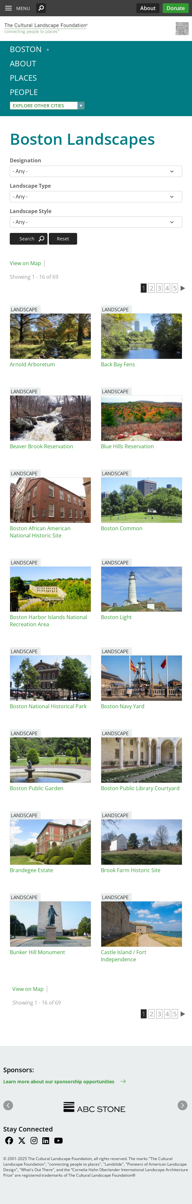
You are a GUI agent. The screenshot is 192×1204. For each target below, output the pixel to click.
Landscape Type (30, 185)
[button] (41, 8)
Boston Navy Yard (122, 706)
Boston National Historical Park (48, 706)
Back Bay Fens (118, 364)
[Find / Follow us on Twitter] (22, 1141)
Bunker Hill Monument (37, 952)
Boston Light (116, 617)
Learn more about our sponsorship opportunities (58, 1081)
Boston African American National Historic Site (40, 532)
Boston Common (122, 528)
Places (23, 77)
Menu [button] (23, 8)
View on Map (25, 263)
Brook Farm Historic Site (130, 870)
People (24, 92)
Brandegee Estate (31, 870)
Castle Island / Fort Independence (123, 956)
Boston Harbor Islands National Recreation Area (48, 621)
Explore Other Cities (38, 105)
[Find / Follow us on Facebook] (9, 1141)
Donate (176, 8)
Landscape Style (30, 211)
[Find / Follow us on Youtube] (58, 1141)
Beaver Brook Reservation (41, 446)
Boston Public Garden (36, 788)
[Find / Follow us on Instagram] (34, 1141)
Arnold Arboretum (32, 364)
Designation (25, 160)
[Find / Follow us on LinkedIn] (45, 1141)
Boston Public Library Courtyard (140, 788)
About (148, 8)
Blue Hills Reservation (127, 446)
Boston (26, 49)
